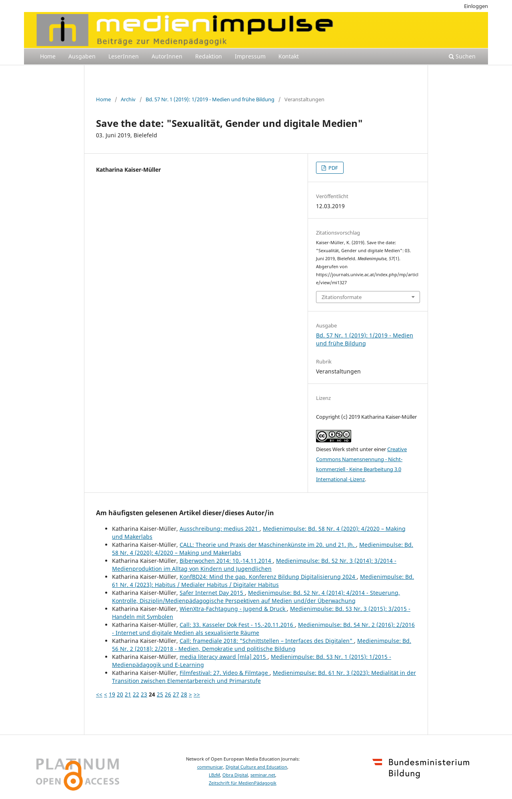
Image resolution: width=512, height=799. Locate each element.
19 (112, 694)
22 (136, 694)
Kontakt (288, 56)
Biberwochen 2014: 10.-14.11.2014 (226, 560)
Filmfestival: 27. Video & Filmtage (225, 673)
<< (99, 694)
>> (197, 694)
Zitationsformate (342, 297)
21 (128, 694)
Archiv (128, 99)
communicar (210, 767)
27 (176, 694)
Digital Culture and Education (256, 767)
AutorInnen (167, 56)
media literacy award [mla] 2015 (224, 656)
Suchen (462, 56)
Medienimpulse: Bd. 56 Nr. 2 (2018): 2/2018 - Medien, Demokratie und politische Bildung (261, 644)
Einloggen (476, 6)
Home (48, 56)
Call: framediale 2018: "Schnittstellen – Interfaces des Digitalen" (267, 640)
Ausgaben (82, 56)
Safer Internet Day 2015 (212, 592)
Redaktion (208, 56)
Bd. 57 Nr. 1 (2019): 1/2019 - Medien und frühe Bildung (210, 99)
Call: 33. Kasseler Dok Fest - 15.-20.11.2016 (237, 624)
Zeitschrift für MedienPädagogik (242, 783)
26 (168, 694)
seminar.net (262, 775)
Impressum (250, 56)
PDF (332, 167)
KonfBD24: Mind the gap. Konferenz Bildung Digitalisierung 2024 (268, 576)
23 (144, 694)
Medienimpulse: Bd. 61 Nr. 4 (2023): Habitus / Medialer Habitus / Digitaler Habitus (263, 580)
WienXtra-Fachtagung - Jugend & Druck (233, 608)
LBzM (214, 775)
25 (160, 694)
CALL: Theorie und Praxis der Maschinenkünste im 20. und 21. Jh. (268, 544)
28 (184, 694)
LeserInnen (123, 56)
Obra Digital (235, 775)
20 (120, 694)
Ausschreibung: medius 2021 (220, 528)
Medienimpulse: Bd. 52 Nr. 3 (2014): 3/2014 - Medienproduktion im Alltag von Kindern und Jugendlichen (254, 564)
